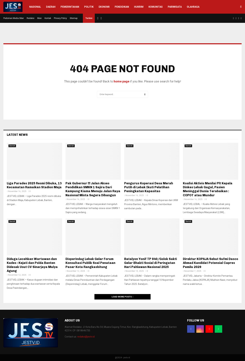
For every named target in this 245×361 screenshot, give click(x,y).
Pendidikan (122, 6)
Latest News (17, 135)
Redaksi (30, 18)
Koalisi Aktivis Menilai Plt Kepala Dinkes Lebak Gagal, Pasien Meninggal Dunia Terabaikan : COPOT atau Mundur (207, 189)
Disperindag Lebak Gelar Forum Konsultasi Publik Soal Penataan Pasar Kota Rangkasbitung (90, 263)
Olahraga (193, 6)
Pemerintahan (70, 6)
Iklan (39, 18)
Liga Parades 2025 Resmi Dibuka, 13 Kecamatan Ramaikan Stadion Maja (34, 185)
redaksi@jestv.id (86, 336)
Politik (89, 6)
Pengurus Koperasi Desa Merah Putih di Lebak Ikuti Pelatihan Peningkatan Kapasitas (148, 187)
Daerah (50, 6)
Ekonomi (104, 6)
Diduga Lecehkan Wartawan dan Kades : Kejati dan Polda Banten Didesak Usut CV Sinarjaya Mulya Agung (32, 265)
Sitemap (73, 18)
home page (121, 81)
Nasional (35, 6)
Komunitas (156, 6)
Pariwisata (175, 6)
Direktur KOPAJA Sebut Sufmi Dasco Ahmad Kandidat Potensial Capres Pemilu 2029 (210, 263)
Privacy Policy (60, 18)
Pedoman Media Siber (13, 18)
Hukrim (138, 6)
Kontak (48, 18)
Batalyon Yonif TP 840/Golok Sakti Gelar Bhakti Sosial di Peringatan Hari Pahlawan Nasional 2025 (150, 263)
